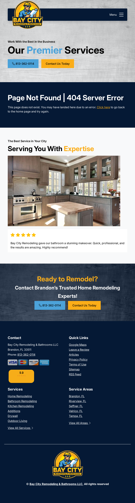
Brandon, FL (77, 396)
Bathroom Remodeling (22, 401)
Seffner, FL (76, 406)
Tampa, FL (75, 416)
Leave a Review (79, 349)
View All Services (21, 428)
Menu (117, 14)
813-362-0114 (23, 63)
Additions (14, 411)
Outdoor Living (17, 421)
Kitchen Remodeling (21, 406)
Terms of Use (77, 364)
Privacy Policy (78, 359)
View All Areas (80, 423)
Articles (74, 354)
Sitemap (74, 369)
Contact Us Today (58, 63)
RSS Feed (75, 374)
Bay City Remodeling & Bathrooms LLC (56, 484)
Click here (103, 107)
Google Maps (77, 344)
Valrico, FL (76, 411)
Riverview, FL (77, 401)
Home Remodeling (20, 396)
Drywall (13, 416)
